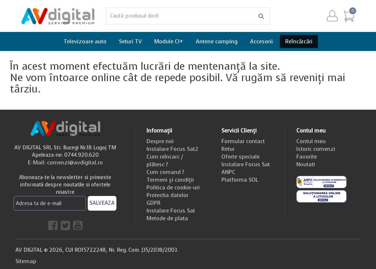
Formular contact (243, 141)
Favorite (306, 156)
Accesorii (261, 41)
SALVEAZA (102, 203)
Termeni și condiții (170, 179)
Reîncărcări (298, 41)
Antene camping (217, 41)
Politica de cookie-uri (173, 187)
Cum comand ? (165, 172)
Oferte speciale (240, 156)
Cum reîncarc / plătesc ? (165, 160)
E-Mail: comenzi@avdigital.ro (65, 162)
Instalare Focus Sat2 (172, 149)
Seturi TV (130, 41)
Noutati (305, 164)
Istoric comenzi (315, 149)
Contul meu (311, 141)
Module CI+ (168, 41)
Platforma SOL (239, 179)
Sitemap (25, 261)
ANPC (228, 172)
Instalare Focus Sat (171, 210)
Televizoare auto (85, 41)
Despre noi (160, 141)
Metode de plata (167, 218)
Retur (228, 149)
